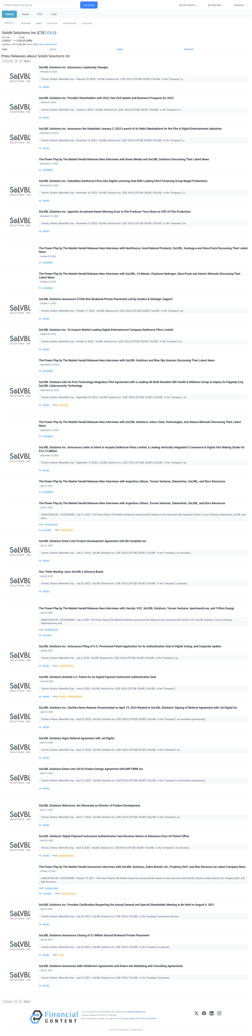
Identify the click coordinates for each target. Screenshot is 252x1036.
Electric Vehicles (67, 530)
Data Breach (63, 405)
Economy (62, 696)
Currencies (52, 23)
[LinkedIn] (211, 1017)
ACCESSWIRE (47, 170)
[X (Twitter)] (196, 1017)
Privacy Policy (128, 1018)
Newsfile (46, 87)
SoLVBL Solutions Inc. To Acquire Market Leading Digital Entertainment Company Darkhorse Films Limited (106, 329)
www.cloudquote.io (136, 1011)
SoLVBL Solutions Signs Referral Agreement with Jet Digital (76, 738)
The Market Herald (51, 525)
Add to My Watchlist (48, 44)
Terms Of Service (148, 1018)
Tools (54, 14)
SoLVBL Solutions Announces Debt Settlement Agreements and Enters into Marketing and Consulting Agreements (111, 966)
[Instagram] (219, 1017)
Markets (9, 14)
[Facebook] (204, 1017)
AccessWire (47, 530)
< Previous (7, 61)
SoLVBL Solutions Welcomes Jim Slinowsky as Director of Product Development (89, 805)
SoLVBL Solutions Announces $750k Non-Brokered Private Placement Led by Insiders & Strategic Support (106, 299)
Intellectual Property (66, 666)
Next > (27, 61)
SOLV (50, 32)
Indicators (239, 5)
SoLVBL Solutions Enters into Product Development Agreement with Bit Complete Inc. (93, 541)
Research (189, 49)
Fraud (61, 955)
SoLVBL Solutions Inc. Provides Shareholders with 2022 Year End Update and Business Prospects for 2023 (106, 98)
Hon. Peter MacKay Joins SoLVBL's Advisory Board (71, 571)
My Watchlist (214, 5)
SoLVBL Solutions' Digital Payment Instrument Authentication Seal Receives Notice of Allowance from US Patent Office (114, 836)
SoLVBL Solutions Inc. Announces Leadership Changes (73, 67)
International (69, 23)
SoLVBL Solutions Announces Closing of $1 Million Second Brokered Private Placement (94, 935)
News (39, 23)
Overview (26, 23)
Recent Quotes (187, 5)
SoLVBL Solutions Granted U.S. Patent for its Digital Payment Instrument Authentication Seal (97, 677)
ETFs (39, 14)
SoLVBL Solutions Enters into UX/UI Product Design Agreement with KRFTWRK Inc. (91, 769)
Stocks (25, 14)
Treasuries (86, 23)
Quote (53, 49)
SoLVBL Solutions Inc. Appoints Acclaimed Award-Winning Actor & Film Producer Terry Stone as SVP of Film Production (115, 211)
